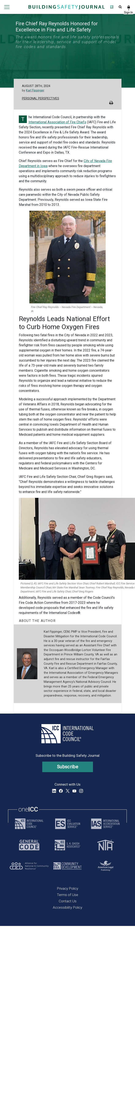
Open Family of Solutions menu (112, 7)
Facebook (60, 790)
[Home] (67, 7)
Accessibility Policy (67, 907)
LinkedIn (54, 790)
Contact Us (67, 901)
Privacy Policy (67, 888)
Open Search (120, 7)
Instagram (81, 790)
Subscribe (67, 766)
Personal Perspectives (40, 98)
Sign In (128, 7)
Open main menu (6, 7)
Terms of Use (67, 895)
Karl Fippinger (35, 90)
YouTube (74, 790)
